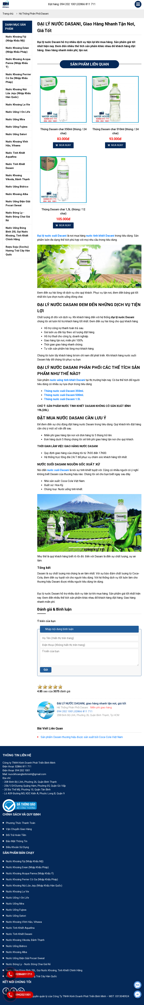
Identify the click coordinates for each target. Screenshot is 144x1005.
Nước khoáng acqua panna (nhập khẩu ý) (18, 63)
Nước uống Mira (15, 903)
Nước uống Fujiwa (16, 909)
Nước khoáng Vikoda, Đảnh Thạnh (25, 940)
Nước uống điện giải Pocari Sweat (25, 958)
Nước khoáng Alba (16, 952)
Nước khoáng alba (17, 194)
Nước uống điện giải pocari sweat (18, 203)
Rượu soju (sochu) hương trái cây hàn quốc (18, 250)
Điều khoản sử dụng (17, 847)
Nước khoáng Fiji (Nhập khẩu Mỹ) (24, 861)
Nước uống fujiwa (16, 126)
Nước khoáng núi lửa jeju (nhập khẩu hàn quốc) (18, 93)
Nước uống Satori (16, 915)
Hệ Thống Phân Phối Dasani (34, 13)
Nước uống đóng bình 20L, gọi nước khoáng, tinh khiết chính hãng (44, 970)
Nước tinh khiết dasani (15, 166)
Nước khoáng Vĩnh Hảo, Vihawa (24, 921)
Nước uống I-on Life (17, 897)
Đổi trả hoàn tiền (16, 835)
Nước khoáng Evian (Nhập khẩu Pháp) (27, 867)
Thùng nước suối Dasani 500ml (63, 395)
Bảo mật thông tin (16, 841)
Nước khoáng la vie (18, 104)
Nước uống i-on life (18, 111)
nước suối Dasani (58, 470)
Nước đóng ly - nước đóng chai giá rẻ (18, 216)
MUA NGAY (63, 145)
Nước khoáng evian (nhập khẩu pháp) (17, 49)
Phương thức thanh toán (20, 823)
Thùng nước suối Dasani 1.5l (62, 399)
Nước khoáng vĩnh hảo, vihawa (17, 143)
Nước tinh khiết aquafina (15, 154)
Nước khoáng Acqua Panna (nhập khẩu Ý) (30, 873)
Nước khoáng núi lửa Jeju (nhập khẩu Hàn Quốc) (34, 885)
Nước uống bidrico (17, 186)
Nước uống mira (15, 119)
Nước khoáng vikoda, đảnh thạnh (18, 177)
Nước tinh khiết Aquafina (20, 927)
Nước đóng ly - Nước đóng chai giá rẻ (28, 964)
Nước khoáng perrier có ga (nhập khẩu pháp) (18, 78)
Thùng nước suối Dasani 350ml (63, 391)
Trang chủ (8, 13)
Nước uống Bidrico (16, 946)
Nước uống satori (16, 134)
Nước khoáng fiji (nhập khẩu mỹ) (16, 38)
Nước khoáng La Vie (17, 891)
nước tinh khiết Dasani (100, 235)
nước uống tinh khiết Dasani (67, 380)
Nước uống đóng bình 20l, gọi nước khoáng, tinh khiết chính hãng (17, 233)
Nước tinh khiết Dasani (19, 934)
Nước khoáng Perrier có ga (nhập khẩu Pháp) (32, 879)
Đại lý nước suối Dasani (51, 235)
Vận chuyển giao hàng (19, 829)
